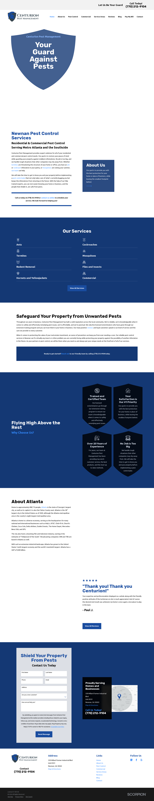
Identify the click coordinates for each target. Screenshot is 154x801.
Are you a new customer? (29, 683)
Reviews (99, 763)
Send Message (44, 723)
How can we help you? (28, 691)
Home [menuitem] (52, 17)
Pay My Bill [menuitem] (129, 17)
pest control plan (16, 178)
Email (47, 668)
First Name (25, 661)
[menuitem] (10, 785)
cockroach (14, 168)
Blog (98, 766)
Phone (24, 668)
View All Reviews (89, 616)
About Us (99, 752)
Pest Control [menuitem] (73, 17)
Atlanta (41, 507)
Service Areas (101, 760)
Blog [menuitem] (120, 17)
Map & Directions (91, 694)
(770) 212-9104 (136, 6)
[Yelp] (141, 748)
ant (65, 165)
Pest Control (101, 755)
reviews (90, 328)
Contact (99, 769)
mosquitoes (44, 168)
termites (11, 165)
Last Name (49, 661)
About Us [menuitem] (61, 17)
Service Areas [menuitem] (99, 17)
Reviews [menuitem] (111, 17)
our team (11, 170)
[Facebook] (136, 748)
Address (24, 676)
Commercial (100, 758)
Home (98, 749)
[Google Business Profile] (131, 748)
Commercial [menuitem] (86, 17)
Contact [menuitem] (140, 17)
